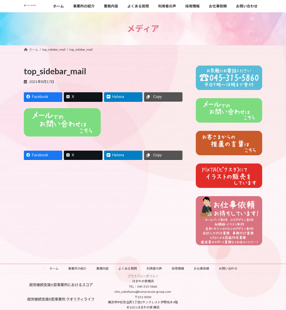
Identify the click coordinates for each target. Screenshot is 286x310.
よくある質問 (127, 268)
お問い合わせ (228, 268)
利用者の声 (154, 268)
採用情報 (178, 268)
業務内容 (102, 268)
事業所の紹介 (77, 268)
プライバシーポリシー (143, 276)
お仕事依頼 (201, 268)
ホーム (53, 268)
